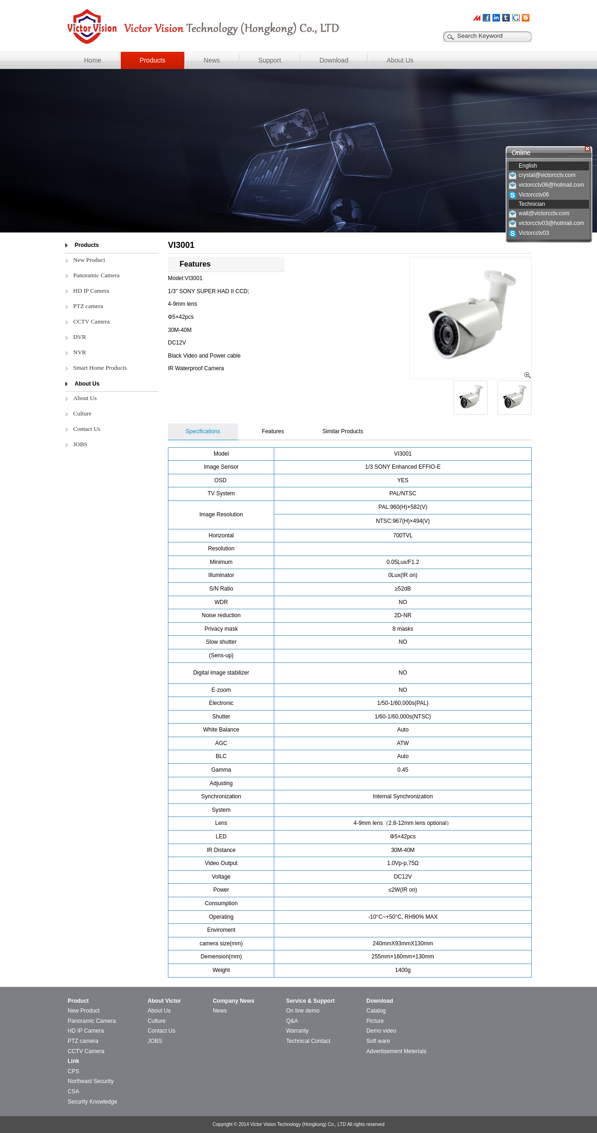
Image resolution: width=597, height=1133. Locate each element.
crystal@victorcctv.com (547, 175)
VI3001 (181, 245)
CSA (73, 1091)
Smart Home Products (100, 367)
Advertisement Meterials (397, 1051)
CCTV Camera (91, 321)
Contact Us (86, 428)
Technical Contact (308, 1041)
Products (152, 60)
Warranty (297, 1030)
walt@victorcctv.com (544, 213)
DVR (79, 336)
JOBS (80, 444)
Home (92, 60)
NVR (79, 352)
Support (269, 60)
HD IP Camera (91, 290)
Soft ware (378, 1041)
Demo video (381, 1030)
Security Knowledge (92, 1101)
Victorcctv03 (534, 233)
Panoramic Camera (96, 275)
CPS (73, 1071)
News (212, 60)
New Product (89, 259)
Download (333, 60)
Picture (375, 1021)
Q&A (292, 1021)
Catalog (376, 1010)
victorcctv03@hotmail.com (551, 223)
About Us (400, 60)
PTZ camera (88, 306)
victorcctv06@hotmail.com (551, 185)
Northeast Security (91, 1081)
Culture (82, 413)
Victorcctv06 (534, 194)
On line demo (302, 1010)
